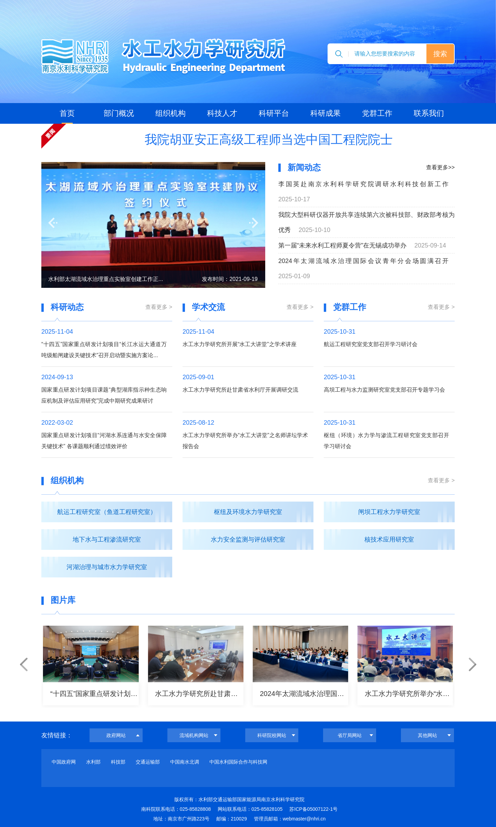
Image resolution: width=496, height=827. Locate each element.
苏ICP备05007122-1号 (313, 809)
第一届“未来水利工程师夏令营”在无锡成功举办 (342, 245)
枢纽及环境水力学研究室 (248, 511)
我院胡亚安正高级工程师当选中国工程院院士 (269, 139)
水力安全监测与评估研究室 (248, 539)
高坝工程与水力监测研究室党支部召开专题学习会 (384, 390)
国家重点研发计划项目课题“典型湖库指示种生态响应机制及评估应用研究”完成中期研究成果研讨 (104, 395)
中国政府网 (64, 762)
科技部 (118, 762)
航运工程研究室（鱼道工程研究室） (106, 511)
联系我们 (429, 113)
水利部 (93, 762)
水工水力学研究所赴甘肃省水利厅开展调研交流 (240, 390)
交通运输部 (148, 762)
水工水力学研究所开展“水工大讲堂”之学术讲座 (240, 344)
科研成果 (325, 113)
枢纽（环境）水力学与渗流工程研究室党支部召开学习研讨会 (386, 440)
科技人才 (222, 113)
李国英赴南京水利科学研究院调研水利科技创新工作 (363, 184)
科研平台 (274, 113)
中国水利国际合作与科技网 (238, 762)
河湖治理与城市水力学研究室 (106, 567)
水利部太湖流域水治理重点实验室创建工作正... (105, 279)
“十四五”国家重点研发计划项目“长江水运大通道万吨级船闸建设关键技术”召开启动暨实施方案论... (104, 349)
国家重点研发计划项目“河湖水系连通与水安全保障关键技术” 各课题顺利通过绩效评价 (104, 440)
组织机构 (170, 113)
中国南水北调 (184, 762)
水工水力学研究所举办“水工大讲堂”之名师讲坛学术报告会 (245, 440)
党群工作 (377, 113)
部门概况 (119, 113)
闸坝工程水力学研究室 (389, 511)
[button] (53, 223)
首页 (67, 113)
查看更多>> (440, 167)
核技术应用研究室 (389, 539)
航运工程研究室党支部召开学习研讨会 (370, 344)
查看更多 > (158, 307)
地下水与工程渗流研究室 (107, 539)
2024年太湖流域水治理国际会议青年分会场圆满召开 (363, 261)
